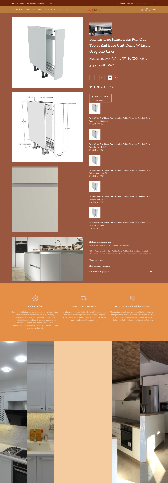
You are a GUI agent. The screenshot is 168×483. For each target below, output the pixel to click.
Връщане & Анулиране (120, 271)
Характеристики (120, 260)
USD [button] (154, 12)
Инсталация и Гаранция (120, 266)
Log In (151, 3)
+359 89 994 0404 (100, 97)
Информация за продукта (120, 242)
